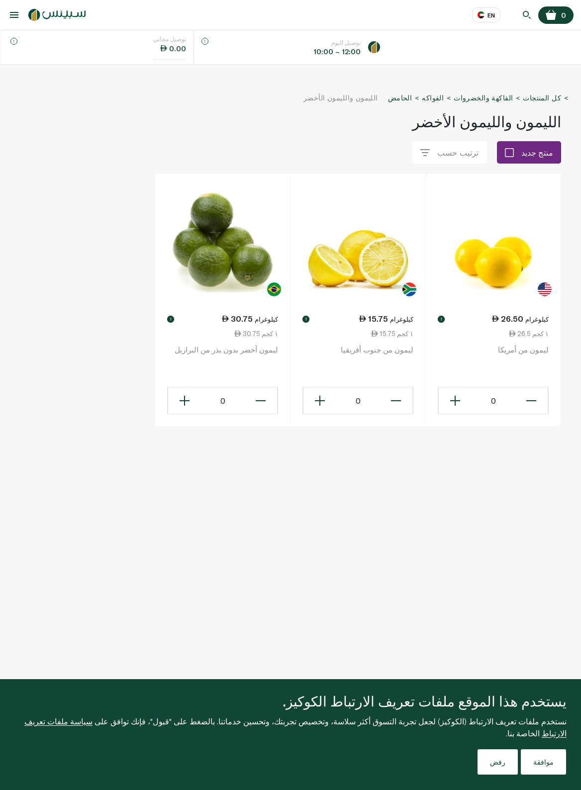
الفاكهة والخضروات (483, 97)
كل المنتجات (542, 97)
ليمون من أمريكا (523, 349)
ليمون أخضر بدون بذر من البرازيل (226, 349)
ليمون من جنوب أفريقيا (377, 349)
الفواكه (433, 97)
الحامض (400, 97)
